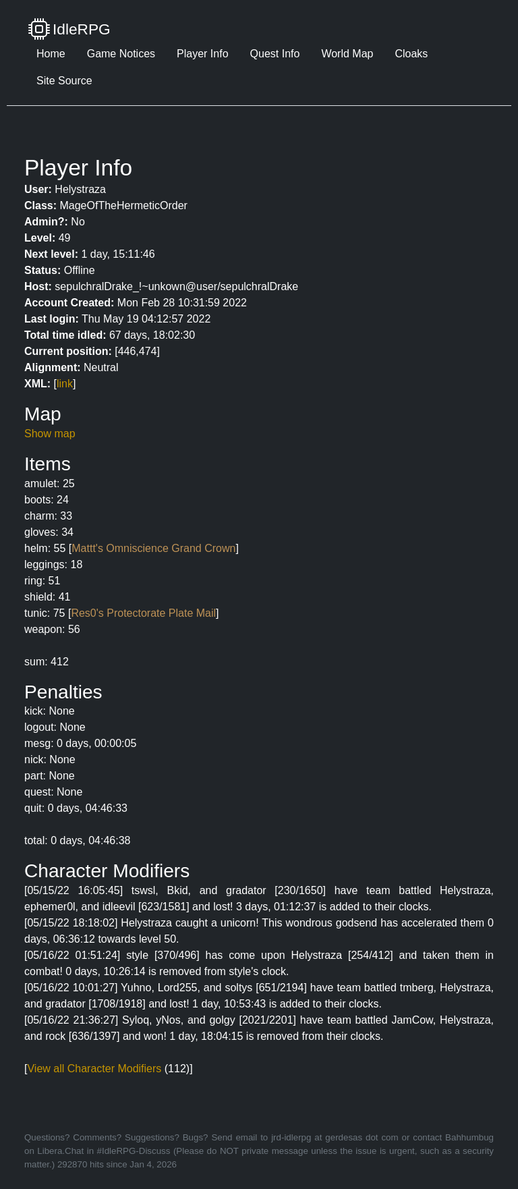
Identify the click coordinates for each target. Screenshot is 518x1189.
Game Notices (121, 53)
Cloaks (411, 53)
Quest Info (275, 53)
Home (50, 53)
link (65, 383)
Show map (50, 433)
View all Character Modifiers (94, 1068)
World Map (347, 53)
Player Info (202, 53)
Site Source (64, 80)
